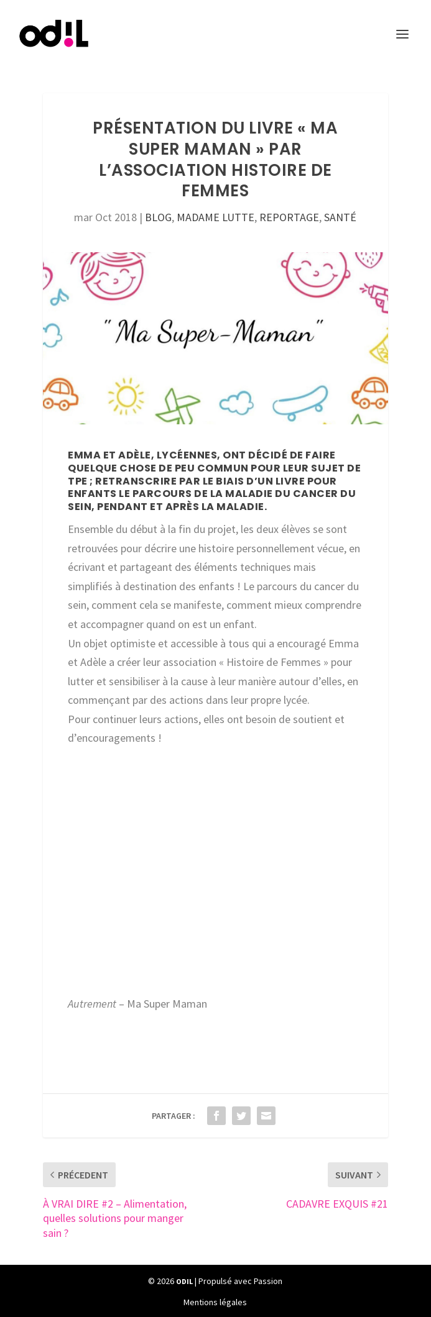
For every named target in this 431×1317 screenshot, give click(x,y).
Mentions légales (215, 1302)
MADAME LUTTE (215, 217)
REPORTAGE (289, 217)
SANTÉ (340, 217)
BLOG (158, 217)
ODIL (184, 1281)
